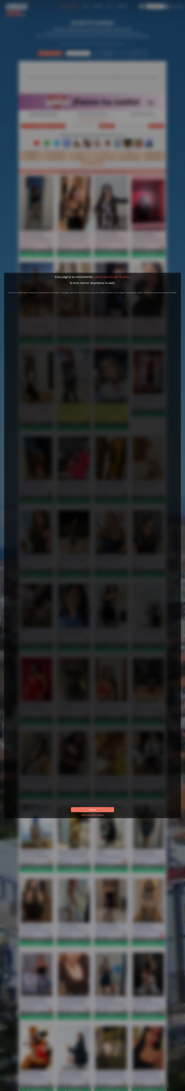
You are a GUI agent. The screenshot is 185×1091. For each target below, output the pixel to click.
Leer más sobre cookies (92, 814)
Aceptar (92, 809)
